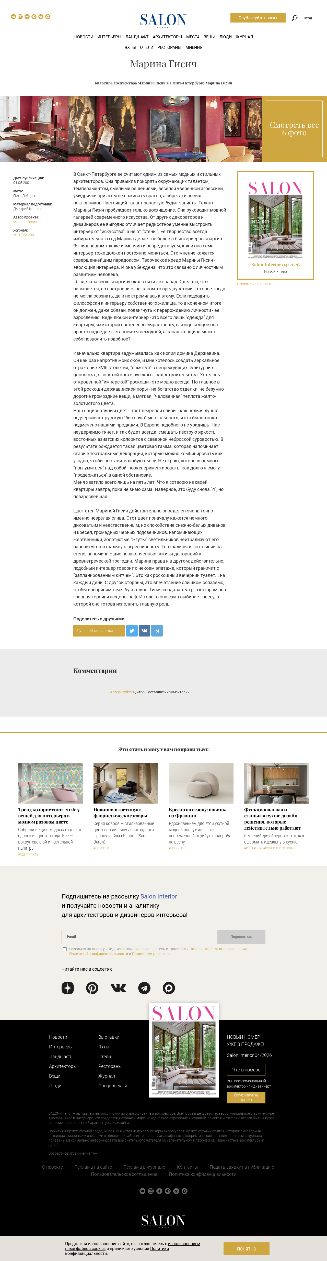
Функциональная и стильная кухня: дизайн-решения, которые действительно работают (272, 818)
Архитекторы (167, 37)
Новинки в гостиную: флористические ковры (120, 812)
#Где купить (28, 854)
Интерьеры (109, 37)
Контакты (187, 1167)
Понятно (246, 1249)
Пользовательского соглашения (218, 949)
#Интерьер (252, 848)
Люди (225, 37)
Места (193, 37)
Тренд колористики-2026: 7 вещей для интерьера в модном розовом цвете (48, 815)
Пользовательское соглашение (124, 1174)
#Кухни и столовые (279, 848)
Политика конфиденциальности (202, 1174)
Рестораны (169, 47)
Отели (146, 47)
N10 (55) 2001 (24, 235)
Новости (83, 37)
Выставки (108, 1037)
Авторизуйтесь (122, 692)
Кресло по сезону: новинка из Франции (198, 812)
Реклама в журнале (144, 1167)
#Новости (101, 848)
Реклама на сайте (93, 1167)
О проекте (52, 1167)
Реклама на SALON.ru (254, 284)
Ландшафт (137, 37)
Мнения (193, 47)
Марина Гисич (25, 222)
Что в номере (246, 1069)
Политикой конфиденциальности (98, 954)
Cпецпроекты (112, 1085)
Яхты (130, 47)
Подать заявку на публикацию (242, 1167)
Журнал (244, 37)
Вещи (209, 37)
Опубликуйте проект (258, 17)
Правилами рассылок (151, 954)
